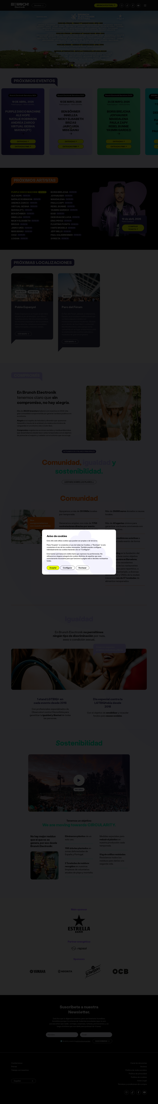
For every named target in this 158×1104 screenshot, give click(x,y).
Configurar (67, 568)
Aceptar (53, 568)
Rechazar (83, 568)
